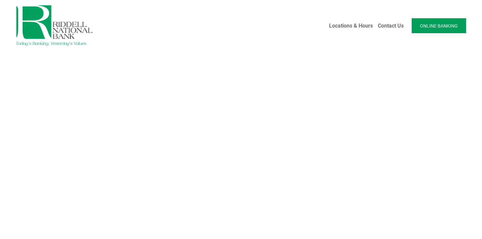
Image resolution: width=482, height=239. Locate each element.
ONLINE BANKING (439, 26)
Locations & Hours (351, 25)
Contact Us (391, 25)
